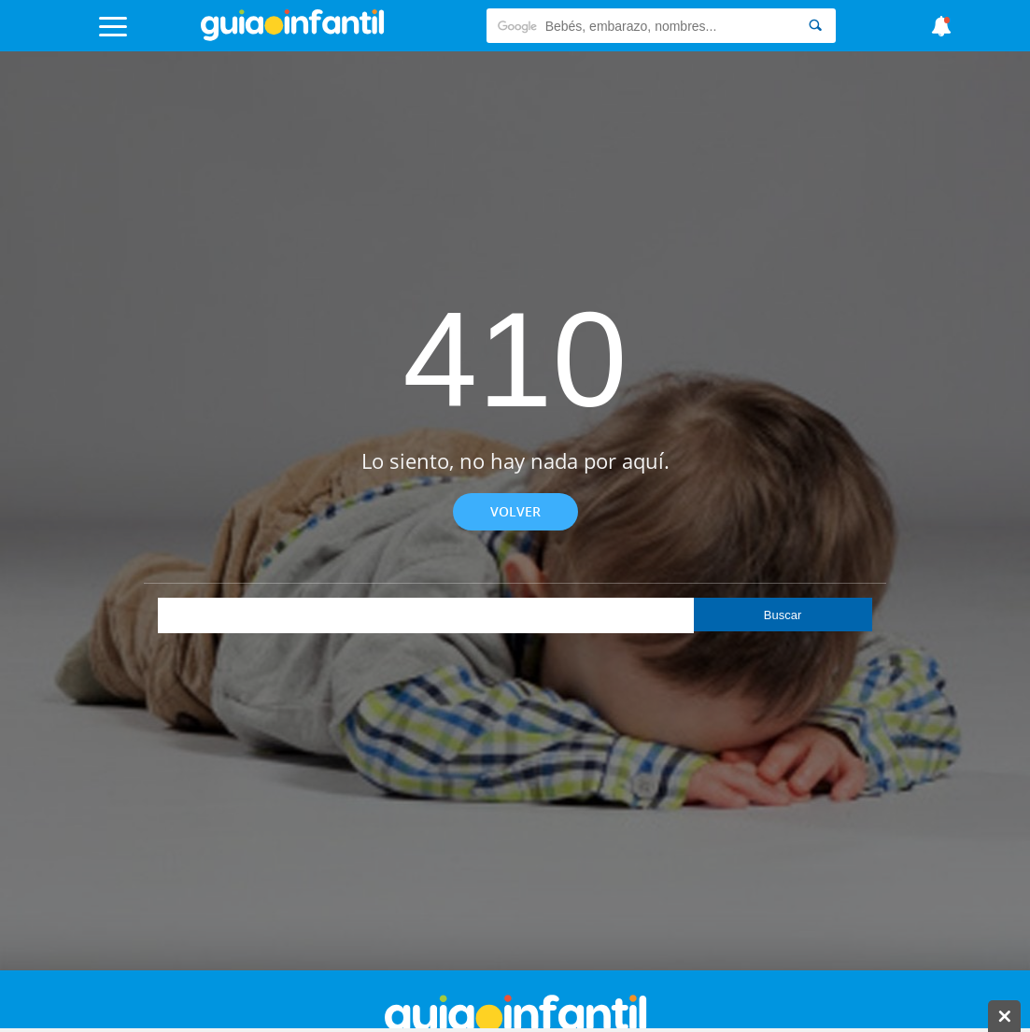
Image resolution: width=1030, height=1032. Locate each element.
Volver (515, 511)
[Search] (815, 25)
